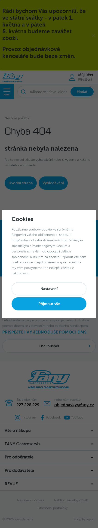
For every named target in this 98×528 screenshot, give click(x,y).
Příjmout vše (49, 304)
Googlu (52, 251)
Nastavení (49, 289)
